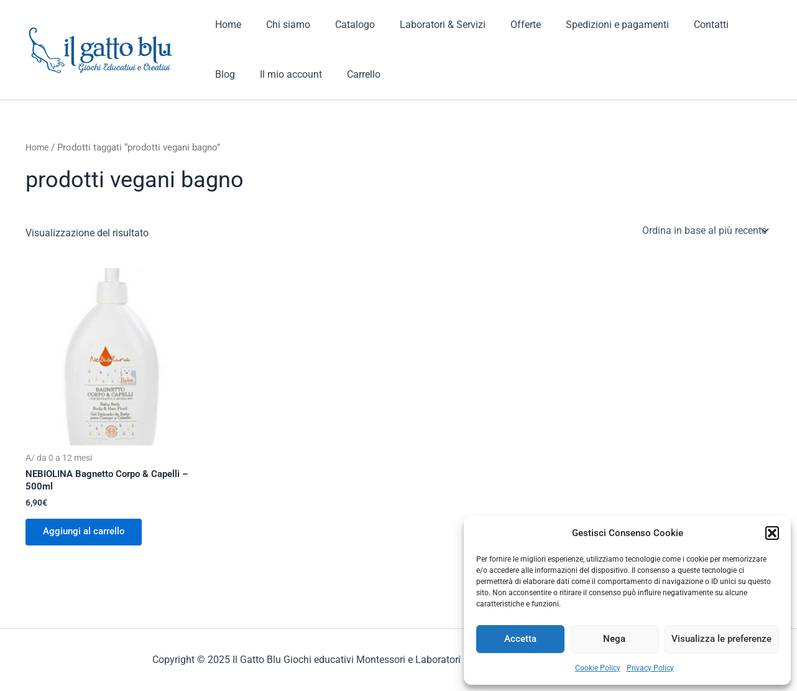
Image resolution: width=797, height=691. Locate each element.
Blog (726, 24)
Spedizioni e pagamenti (590, 24)
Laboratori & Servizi (425, 24)
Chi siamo (281, 24)
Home (226, 24)
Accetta (520, 638)
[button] (772, 533)
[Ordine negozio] (704, 230)
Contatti (678, 24)
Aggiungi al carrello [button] (87, 534)
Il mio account (244, 74)
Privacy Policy (650, 668)
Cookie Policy (597, 668)
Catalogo (342, 24)
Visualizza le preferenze (721, 638)
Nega (614, 638)
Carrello (311, 74)
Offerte (503, 24)
